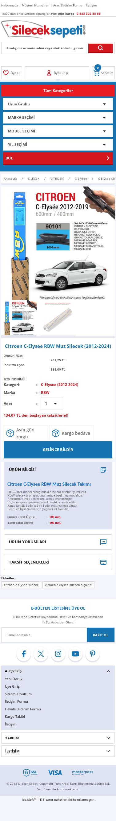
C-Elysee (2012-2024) (59, 384)
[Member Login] (11, 72)
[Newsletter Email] (58, 634)
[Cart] (103, 72)
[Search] (58, 48)
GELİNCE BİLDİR (58, 449)
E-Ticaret (46, 799)
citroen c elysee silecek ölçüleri (68, 585)
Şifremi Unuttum (18, 694)
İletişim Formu (16, 701)
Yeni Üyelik (13, 679)
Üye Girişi (12, 686)
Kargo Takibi (15, 716)
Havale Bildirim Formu (23, 709)
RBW (45, 392)
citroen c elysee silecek (21, 585)
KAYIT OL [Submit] (100, 635)
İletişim (10, 724)
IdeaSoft (29, 799)
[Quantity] (52, 404)
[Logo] (43, 29)
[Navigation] (58, 90)
